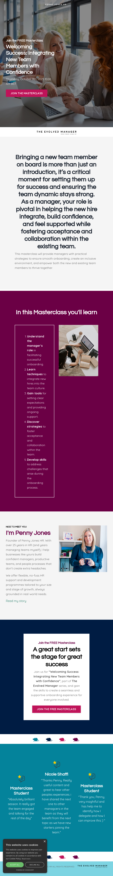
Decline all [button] (35, 865)
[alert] (25, 856)
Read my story (16, 604)
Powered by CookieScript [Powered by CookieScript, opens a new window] (25, 870)
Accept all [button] (15, 865)
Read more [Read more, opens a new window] (26, 859)
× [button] (44, 841)
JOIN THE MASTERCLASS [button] (27, 93)
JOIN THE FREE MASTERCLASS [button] (56, 713)
